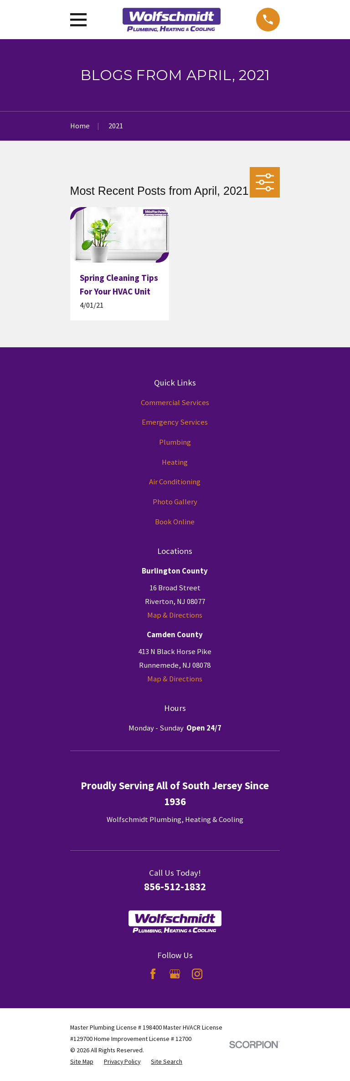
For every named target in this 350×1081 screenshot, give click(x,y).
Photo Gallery (175, 502)
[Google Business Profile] (175, 974)
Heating (175, 462)
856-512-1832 (175, 886)
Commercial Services (175, 402)
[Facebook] (153, 974)
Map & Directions (174, 615)
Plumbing (175, 442)
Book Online (175, 522)
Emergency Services (175, 422)
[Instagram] (197, 974)
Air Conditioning (175, 482)
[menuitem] (81, 1061)
